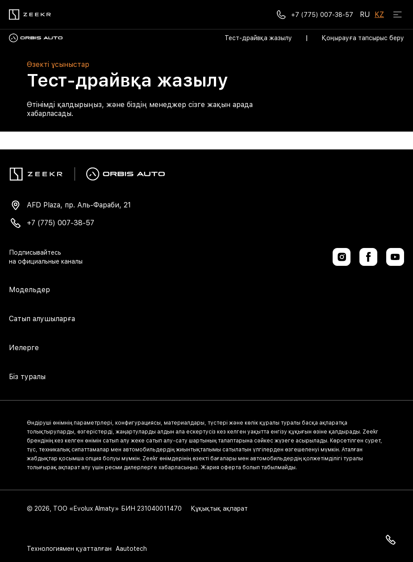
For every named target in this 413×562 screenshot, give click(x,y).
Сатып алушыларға (42, 318)
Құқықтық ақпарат (219, 508)
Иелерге (24, 347)
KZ (379, 14)
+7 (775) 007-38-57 (60, 223)
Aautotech (130, 548)
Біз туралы (27, 376)
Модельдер (29, 289)
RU (365, 14)
